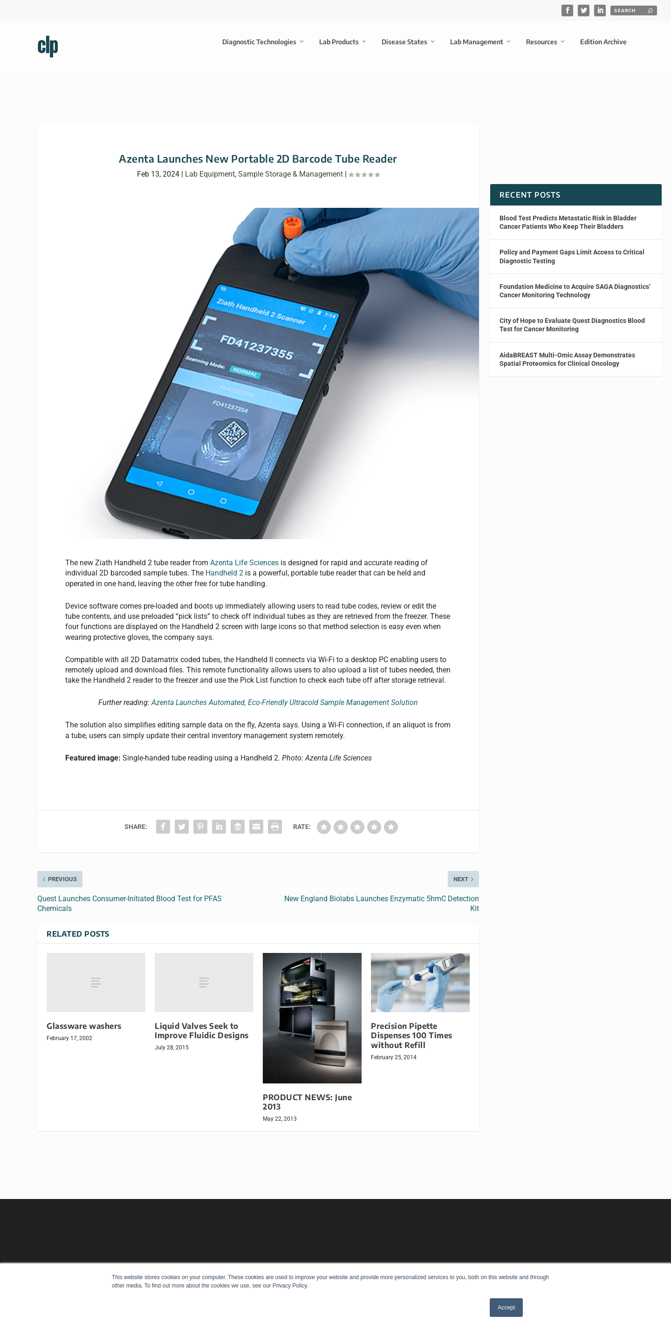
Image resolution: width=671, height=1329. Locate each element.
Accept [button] (506, 1307)
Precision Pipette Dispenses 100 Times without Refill (411, 1027)
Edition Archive (603, 48)
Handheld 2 (224, 564)
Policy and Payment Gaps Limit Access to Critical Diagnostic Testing (572, 248)
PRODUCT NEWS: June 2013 (307, 1093)
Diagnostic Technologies (259, 48)
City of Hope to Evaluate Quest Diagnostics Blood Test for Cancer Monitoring (572, 316)
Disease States (404, 48)
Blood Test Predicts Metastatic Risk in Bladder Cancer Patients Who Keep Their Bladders (568, 214)
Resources (541, 48)
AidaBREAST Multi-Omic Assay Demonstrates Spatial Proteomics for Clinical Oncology (567, 350)
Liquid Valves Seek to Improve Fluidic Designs (202, 1022)
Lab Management (476, 48)
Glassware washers (84, 1017)
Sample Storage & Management (290, 165)
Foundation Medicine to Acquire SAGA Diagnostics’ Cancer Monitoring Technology (575, 282)
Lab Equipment (210, 165)
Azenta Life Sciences (244, 554)
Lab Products (339, 48)
